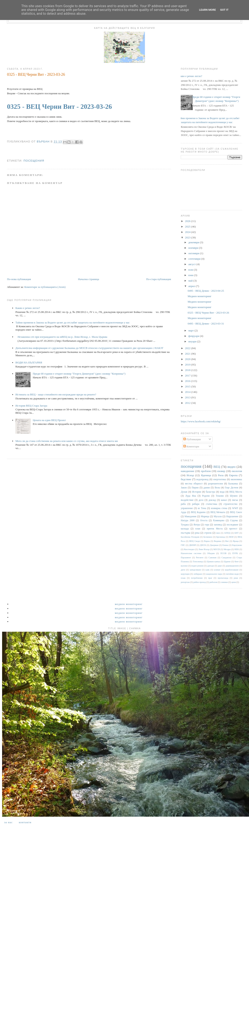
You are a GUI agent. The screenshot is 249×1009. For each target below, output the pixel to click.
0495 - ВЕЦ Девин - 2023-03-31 (206, 323)
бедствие (186, 479)
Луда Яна (190, 496)
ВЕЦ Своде (194, 541)
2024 (188, 232)
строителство (230, 504)
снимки (224, 582)
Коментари (191, 446)
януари (192, 341)
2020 (188, 359)
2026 (188, 221)
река (197, 533)
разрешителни (215, 483)
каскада (185, 528)
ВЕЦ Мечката (217, 512)
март (191, 330)
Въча (217, 487)
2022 (188, 348)
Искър (190, 475)
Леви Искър (204, 549)
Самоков (213, 557)
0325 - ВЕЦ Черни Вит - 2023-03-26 (59, 106)
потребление (197, 578)
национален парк (214, 574)
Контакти (25, 822)
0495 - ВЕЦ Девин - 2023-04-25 (206, 290)
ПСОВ (223, 553)
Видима (217, 541)
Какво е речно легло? (27, 308)
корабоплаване (231, 570)
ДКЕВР (192, 545)
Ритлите (199, 557)
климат (217, 570)
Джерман (214, 545)
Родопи (206, 496)
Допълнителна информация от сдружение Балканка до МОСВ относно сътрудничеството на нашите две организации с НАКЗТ (89, 348)
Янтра (197, 524)
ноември (193, 247)
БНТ (236, 533)
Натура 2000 (187, 520)
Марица (205, 516)
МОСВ (216, 549)
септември (194, 258)
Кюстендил (189, 549)
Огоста (204, 520)
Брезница (220, 537)
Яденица (206, 475)
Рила (221, 475)
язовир (221, 471)
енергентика (219, 479)
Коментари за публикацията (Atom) (45, 286)
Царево (227, 561)
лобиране (197, 574)
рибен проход (199, 582)
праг (210, 578)
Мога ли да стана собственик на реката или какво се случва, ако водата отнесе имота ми (66, 441)
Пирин (195, 487)
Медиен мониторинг (200, 296)
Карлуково (237, 545)
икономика (236, 479)
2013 (188, 397)
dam (218, 533)
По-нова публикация (19, 279)
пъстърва (185, 533)
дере (220, 566)
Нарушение (232, 516)
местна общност (194, 483)
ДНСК (203, 545)
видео (232, 466)
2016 (188, 381)
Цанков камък (213, 561)
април (192, 286)
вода (222, 492)
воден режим (197, 566)
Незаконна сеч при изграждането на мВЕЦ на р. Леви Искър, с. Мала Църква (62, 336)
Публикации (192, 439)
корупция (185, 574)
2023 (188, 237)
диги (183, 570)
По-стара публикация (158, 279)
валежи (184, 566)
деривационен (232, 566)
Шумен (233, 496)
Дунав (184, 492)
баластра (210, 492)
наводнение (187, 471)
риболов (213, 582)
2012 (188, 402)
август (192, 264)
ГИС (183, 545)
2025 (188, 226)
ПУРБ (235, 553)
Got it (224, 9)
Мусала (218, 516)
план (197, 528)
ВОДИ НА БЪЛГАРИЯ (28, 362)
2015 (188, 386)
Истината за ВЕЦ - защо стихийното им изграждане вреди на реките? (55, 394)
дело (201, 500)
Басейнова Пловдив (190, 537)
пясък (235, 500)
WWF (235, 508)
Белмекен (207, 537)
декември (194, 242)
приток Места (215, 528)
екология (237, 471)
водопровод (202, 479)
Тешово (220, 496)
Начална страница (88, 279)
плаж (183, 578)
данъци (210, 566)
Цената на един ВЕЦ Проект (49, 420)
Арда (183, 512)
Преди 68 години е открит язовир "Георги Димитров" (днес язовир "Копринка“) (79, 373)
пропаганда (223, 578)
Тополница (198, 561)
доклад (212, 500)
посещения (34, 160)
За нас (8, 822)
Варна (207, 541)
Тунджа (185, 524)
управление (187, 508)
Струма (234, 520)
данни (206, 487)
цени (233, 582)
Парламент (186, 557)
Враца (236, 541)
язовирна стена (219, 508)
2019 (188, 364)
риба (183, 504)
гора (207, 524)
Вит (227, 541)
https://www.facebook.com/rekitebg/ (201, 421)
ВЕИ (231, 537)
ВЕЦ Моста (235, 492)
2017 (188, 375)
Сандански (226, 557)
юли (191, 269)
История (196, 492)
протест (233, 528)
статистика (211, 504)
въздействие (187, 500)
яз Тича (202, 508)
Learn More (207, 9)
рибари (195, 504)
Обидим (211, 553)
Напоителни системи (191, 553)
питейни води (232, 574)
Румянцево (218, 520)
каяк (207, 570)
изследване (232, 524)
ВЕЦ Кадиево (198, 512)
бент (236, 561)
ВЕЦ (216, 466)
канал (224, 500)
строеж (208, 533)
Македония (190, 516)
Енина (225, 545)
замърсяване (195, 570)
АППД (227, 533)
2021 (188, 353)
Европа (233, 475)
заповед (218, 524)
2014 (188, 391)
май (190, 280)
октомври (194, 253)
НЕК (236, 549)
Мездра (227, 549)
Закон (184, 487)
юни (191, 275)
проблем (206, 471)
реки (236, 578)
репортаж (185, 582)
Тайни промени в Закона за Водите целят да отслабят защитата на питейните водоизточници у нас (72, 322)
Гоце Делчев (231, 487)
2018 (188, 370)
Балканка (233, 483)
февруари (194, 336)
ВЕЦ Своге (236, 512)
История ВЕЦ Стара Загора (31, 405)
